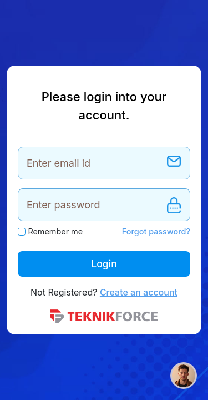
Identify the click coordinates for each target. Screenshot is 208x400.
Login (104, 263)
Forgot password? (156, 231)
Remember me (55, 231)
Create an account (138, 292)
